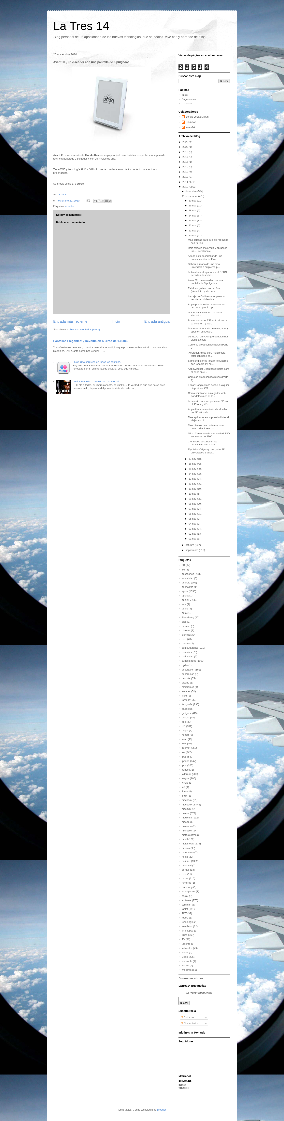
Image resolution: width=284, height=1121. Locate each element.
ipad (184, 756)
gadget (186, 708)
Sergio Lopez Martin (197, 116)
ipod (184, 765)
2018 (185, 151)
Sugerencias (189, 99)
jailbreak (186, 774)
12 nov (193, 483)
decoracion (188, 669)
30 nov (193, 200)
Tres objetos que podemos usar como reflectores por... (206, 427)
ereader (69, 206)
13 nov (193, 478)
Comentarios (189, 1023)
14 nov (193, 473)
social (185, 895)
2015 (185, 166)
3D (183, 565)
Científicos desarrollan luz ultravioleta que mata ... (203, 443)
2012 (185, 176)
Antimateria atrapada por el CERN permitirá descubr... (207, 274)
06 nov (193, 513)
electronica (188, 686)
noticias (186, 861)
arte (184, 604)
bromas (186, 626)
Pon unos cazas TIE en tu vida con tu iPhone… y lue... (208, 322)
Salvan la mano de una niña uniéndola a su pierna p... (204, 266)
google (185, 717)
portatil (185, 869)
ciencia (186, 634)
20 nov (193, 235)
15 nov (193, 468)
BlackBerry (188, 617)
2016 (185, 161)
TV (183, 939)
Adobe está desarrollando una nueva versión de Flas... (205, 257)
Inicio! (185, 94)
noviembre (192, 196)
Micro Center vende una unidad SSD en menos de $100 (209, 435)
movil (185, 839)
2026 (185, 141)
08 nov (193, 503)
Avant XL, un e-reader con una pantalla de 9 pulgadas (205, 282)
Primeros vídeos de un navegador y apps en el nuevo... (208, 330)
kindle (185, 782)
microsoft (187, 830)
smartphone (188, 891)
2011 (185, 181)
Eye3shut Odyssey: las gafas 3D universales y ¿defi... (206, 451)
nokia (185, 856)
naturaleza (188, 852)
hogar (185, 730)
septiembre (192, 550)
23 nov (193, 220)
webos (185, 965)
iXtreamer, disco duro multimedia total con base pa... (206, 354)
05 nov (193, 518)
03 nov (193, 528)
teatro (185, 917)
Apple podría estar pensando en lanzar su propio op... (206, 306)
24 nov (193, 215)
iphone (185, 761)
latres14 (190, 127)
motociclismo (189, 834)
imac (184, 739)
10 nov (193, 493)
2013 (185, 171)
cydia (185, 665)
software (186, 900)
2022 (185, 146)
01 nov (193, 538)
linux (184, 795)
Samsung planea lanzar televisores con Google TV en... (208, 362)
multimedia (188, 843)
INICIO (182, 1085)
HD (183, 726)
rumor (185, 878)
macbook (187, 800)
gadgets (186, 713)
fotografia (187, 704)
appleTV (186, 599)
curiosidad (187, 656)
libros (185, 791)
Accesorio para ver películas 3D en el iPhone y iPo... (208, 403)
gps (184, 721)
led (183, 787)
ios (183, 752)
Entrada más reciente (70, 321)
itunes (185, 769)
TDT (184, 913)
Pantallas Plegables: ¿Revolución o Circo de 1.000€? (90, 341)
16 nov (193, 463)
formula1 (187, 699)
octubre (190, 544)
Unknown (191, 122)
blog (184, 621)
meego (186, 821)
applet (185, 595)
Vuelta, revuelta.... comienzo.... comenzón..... (98, 381)
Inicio (116, 321)
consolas (187, 652)
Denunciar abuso (190, 978)
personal (187, 865)
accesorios (188, 573)
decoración (188, 673)
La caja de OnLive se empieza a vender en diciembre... (206, 298)
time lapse (187, 930)
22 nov (193, 225)
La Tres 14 (81, 26)
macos (185, 813)
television (187, 926)
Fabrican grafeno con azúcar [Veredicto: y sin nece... (204, 290)
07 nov (193, 508)
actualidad (187, 578)
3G (183, 569)
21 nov (193, 230)
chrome (186, 630)
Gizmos (62, 194)
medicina (187, 817)
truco (184, 934)
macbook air (189, 804)
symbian (186, 904)
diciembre (191, 191)
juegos (185, 778)
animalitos (187, 586)
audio (185, 608)
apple (185, 591)
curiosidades (189, 660)
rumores (186, 882)
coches (186, 643)
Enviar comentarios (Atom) (84, 329)
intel (184, 743)
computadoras (190, 647)
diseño (185, 682)
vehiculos (187, 948)
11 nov (193, 488)
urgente (186, 943)
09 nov (193, 498)
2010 (185, 186)
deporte (186, 678)
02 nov (193, 533)
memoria (187, 826)
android (186, 582)
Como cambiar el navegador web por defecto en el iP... (207, 395)
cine (184, 639)
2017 (185, 156)
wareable (187, 961)
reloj (184, 874)
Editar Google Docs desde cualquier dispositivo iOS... (208, 387)
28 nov (193, 210)
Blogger (161, 1109)
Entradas (187, 1017)
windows (187, 969)
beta (184, 612)
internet (186, 747)
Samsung (187, 887)
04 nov (193, 523)
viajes (185, 952)
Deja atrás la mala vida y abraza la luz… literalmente (207, 249)
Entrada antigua (157, 321)
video (185, 956)
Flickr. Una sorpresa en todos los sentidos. (97, 361)
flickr (184, 695)
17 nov (193, 458)
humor (185, 734)
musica (186, 848)
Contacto (187, 103)
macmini (186, 808)
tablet (185, 908)
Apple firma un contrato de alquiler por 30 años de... (207, 411)
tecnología (187, 921)
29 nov (193, 205)
